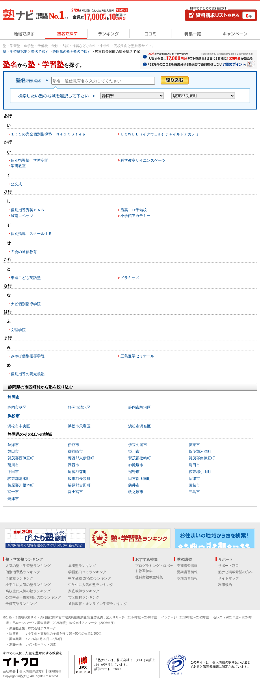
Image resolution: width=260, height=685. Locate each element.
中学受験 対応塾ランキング (89, 578)
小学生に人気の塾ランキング (28, 585)
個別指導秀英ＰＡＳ (27, 210)
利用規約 (225, 585)
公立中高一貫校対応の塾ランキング (33, 597)
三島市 (194, 492)
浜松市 (14, 416)
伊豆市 (73, 445)
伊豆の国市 (137, 445)
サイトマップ (228, 578)
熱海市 (13, 445)
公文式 (16, 184)
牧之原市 (135, 492)
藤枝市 (194, 485)
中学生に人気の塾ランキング (90, 585)
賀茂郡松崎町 (139, 458)
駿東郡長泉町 (79, 478)
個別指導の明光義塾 (27, 374)
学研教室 (18, 166)
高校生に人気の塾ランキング (28, 591)
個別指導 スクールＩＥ (31, 233)
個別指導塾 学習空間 (29, 160)
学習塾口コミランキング (87, 572)
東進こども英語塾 (26, 277)
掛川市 (134, 451)
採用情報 (55, 671)
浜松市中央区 (19, 426)
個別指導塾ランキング (22, 572)
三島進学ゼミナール (137, 356)
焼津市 (13, 499)
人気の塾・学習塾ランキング (28, 566)
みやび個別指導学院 (27, 356)
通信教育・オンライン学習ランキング (97, 604)
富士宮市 (75, 492)
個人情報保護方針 (32, 671)
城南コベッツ (22, 216)
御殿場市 (135, 465)
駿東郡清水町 (19, 478)
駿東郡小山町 (200, 471)
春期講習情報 (187, 566)
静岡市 (14, 397)
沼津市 (194, 478)
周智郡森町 (77, 471)
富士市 (13, 492)
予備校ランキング (19, 578)
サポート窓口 (228, 566)
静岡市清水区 (79, 407)
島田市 (194, 465)
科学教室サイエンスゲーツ (143, 160)
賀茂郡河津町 (200, 451)
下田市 (13, 471)
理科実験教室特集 (149, 577)
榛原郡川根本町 (21, 485)
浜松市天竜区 (79, 426)
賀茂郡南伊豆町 (202, 458)
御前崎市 (75, 451)
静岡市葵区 (17, 407)
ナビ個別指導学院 (26, 304)
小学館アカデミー (135, 216)
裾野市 (134, 471)
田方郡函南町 (139, 478)
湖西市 (73, 465)
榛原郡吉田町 (79, 485)
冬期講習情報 (187, 578)
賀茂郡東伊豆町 (81, 458)
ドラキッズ (129, 277)
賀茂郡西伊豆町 (21, 458)
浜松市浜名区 (139, 426)
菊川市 (13, 465)
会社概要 (9, 671)
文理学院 (18, 330)
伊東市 (194, 445)
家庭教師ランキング (83, 591)
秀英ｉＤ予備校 (133, 210)
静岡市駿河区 (139, 407)
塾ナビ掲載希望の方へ (235, 572)
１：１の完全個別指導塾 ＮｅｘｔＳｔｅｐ (48, 134)
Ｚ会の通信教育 (24, 252)
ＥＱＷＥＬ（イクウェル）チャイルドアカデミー (161, 134)
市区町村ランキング (83, 597)
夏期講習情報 (187, 572)
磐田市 (13, 451)
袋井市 (134, 485)
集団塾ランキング (82, 566)
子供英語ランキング (21, 604)
